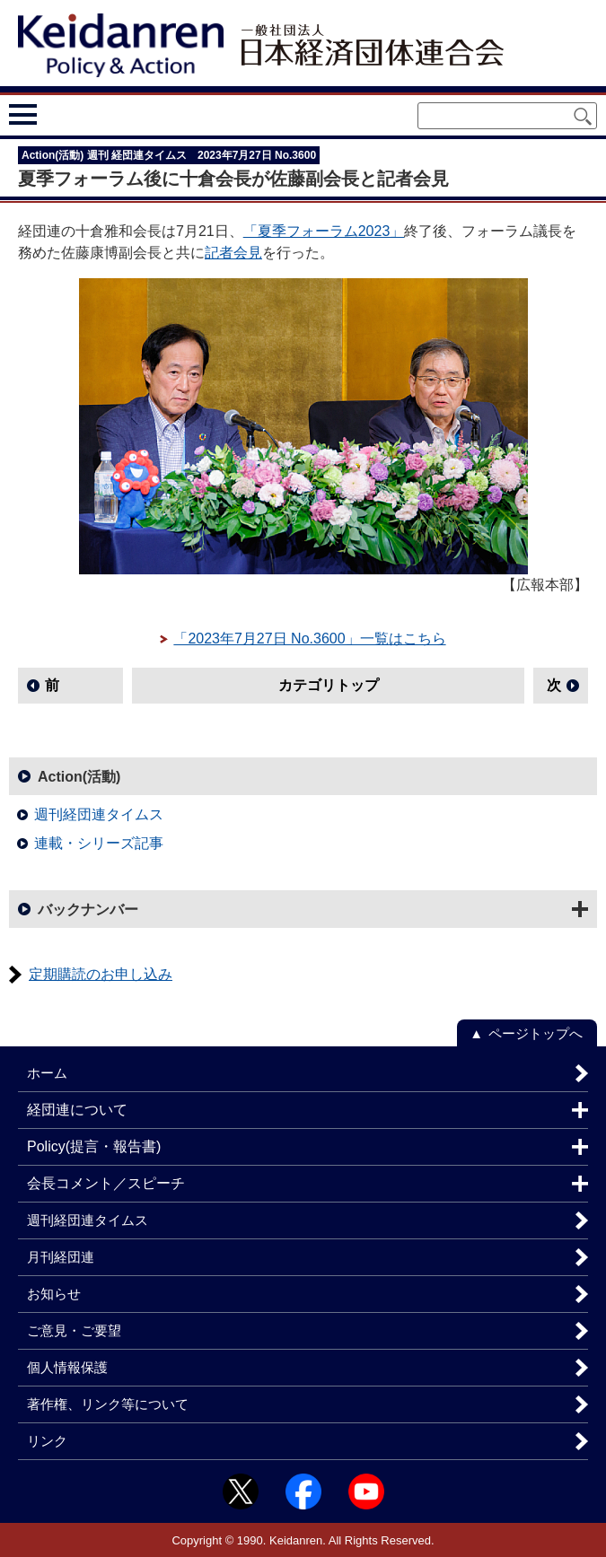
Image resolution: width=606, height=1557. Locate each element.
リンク (47, 1440)
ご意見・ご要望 (74, 1330)
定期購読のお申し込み (100, 974)
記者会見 (233, 252)
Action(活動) (79, 776)
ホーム (47, 1072)
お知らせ (54, 1293)
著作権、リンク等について (108, 1404)
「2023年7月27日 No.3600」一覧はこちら (309, 638)
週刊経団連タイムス (98, 814)
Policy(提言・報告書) (94, 1146)
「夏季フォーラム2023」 (324, 231)
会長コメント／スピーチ (106, 1183)
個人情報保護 (67, 1367)
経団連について (77, 1109)
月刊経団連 (60, 1256)
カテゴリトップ (328, 685)
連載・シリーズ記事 (98, 843)
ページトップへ (535, 1033)
